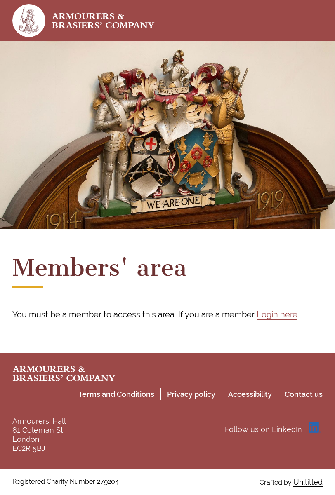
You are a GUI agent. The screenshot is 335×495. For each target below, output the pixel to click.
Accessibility (250, 394)
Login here (277, 314)
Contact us (304, 394)
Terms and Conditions (116, 394)
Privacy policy (191, 394)
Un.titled (308, 482)
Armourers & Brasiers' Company (103, 20)
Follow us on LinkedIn (263, 429)
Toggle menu (314, 20)
